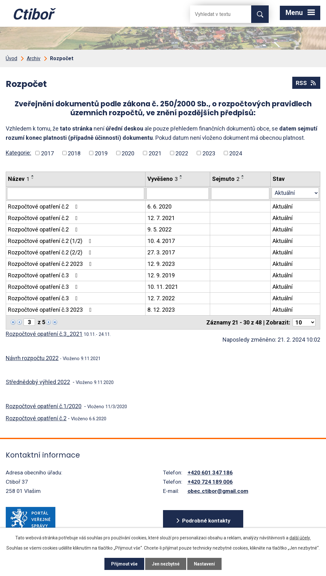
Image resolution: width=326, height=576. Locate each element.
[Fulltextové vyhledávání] (215, 14)
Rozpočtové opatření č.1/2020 (44, 406)
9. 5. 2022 (159, 229)
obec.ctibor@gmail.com (218, 491)
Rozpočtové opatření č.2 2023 (51, 263)
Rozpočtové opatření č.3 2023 (51, 309)
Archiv (33, 58)
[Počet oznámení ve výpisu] (304, 322)
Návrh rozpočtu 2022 (32, 358)
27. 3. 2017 (161, 252)
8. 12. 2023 (161, 309)
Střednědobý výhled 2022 (38, 382)
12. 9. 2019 (161, 275)
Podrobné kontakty (206, 520)
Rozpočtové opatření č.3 (44, 275)
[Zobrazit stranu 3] (29, 322)
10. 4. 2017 (161, 241)
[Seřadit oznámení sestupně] (32, 178)
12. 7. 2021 (161, 218)
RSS (306, 83)
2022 (181, 153)
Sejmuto (225, 178)
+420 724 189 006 (210, 482)
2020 (128, 153)
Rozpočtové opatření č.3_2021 (44, 334)
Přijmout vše (124, 563)
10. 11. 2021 (162, 286)
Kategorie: (18, 152)
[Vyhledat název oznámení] (75, 194)
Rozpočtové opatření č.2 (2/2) (51, 252)
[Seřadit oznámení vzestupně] (32, 175)
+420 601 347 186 (210, 472)
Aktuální (283, 206)
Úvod (11, 58)
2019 (101, 153)
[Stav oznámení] (295, 193)
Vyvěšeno (162, 178)
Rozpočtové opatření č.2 (44, 206)
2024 (235, 153)
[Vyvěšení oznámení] (177, 194)
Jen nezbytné (166, 563)
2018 (74, 153)
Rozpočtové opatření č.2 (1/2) (51, 241)
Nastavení (204, 563)
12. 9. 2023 (161, 263)
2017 (47, 153)
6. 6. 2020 (159, 206)
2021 (155, 153)
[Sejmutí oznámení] (240, 194)
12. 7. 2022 (161, 298)
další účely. (300, 537)
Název (18, 178)
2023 (208, 153)
